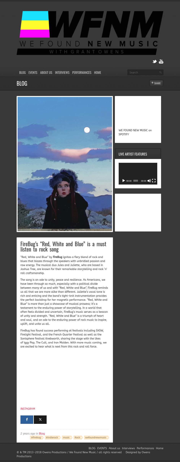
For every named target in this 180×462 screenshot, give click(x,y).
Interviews (62, 72)
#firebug (36, 437)
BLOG (22, 72)
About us (46, 72)
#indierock (52, 437)
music (66, 437)
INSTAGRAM (27, 408)
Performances (81, 72)
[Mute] (149, 181)
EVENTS (32, 72)
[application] (138, 174)
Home (97, 72)
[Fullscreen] (154, 181)
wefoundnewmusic (95, 437)
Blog (42, 433)
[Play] (124, 181)
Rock (77, 437)
